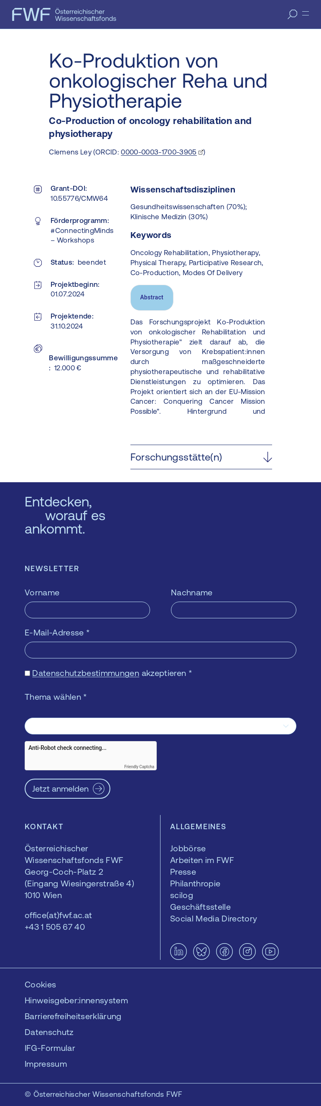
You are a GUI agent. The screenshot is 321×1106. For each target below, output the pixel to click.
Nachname (192, 592)
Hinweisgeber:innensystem (76, 1000)
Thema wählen (56, 696)
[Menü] (305, 13)
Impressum (46, 1063)
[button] (201, 457)
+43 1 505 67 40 (55, 926)
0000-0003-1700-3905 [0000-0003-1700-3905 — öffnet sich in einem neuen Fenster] (158, 152)
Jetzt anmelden (60, 788)
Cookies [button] (40, 984)
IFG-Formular (50, 1048)
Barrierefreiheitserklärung (73, 1016)
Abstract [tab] (151, 297)
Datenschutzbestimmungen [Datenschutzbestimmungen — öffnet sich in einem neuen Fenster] (85, 673)
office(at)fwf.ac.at (58, 915)
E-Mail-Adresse (57, 632)
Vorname (42, 592)
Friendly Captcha (139, 766)
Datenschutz (49, 1032)
